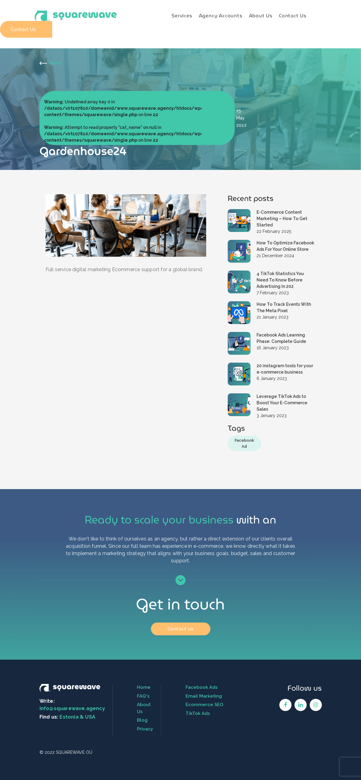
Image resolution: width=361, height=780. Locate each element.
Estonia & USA (77, 717)
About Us (260, 15)
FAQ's (143, 696)
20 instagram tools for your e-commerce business (285, 368)
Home (144, 687)
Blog (142, 720)
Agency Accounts (220, 15)
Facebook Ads (202, 687)
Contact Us (292, 15)
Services (182, 15)
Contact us (181, 629)
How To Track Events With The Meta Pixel (284, 307)
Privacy (145, 729)
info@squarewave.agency (72, 708)
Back (56, 63)
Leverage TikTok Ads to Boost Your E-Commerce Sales (282, 403)
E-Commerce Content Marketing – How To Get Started (282, 218)
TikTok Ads (198, 713)
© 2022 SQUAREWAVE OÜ (65, 752)
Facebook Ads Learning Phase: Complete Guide (281, 338)
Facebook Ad (244, 443)
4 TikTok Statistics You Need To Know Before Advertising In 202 (280, 280)
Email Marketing (204, 696)
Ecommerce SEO (204, 704)
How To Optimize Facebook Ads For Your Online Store (285, 246)
